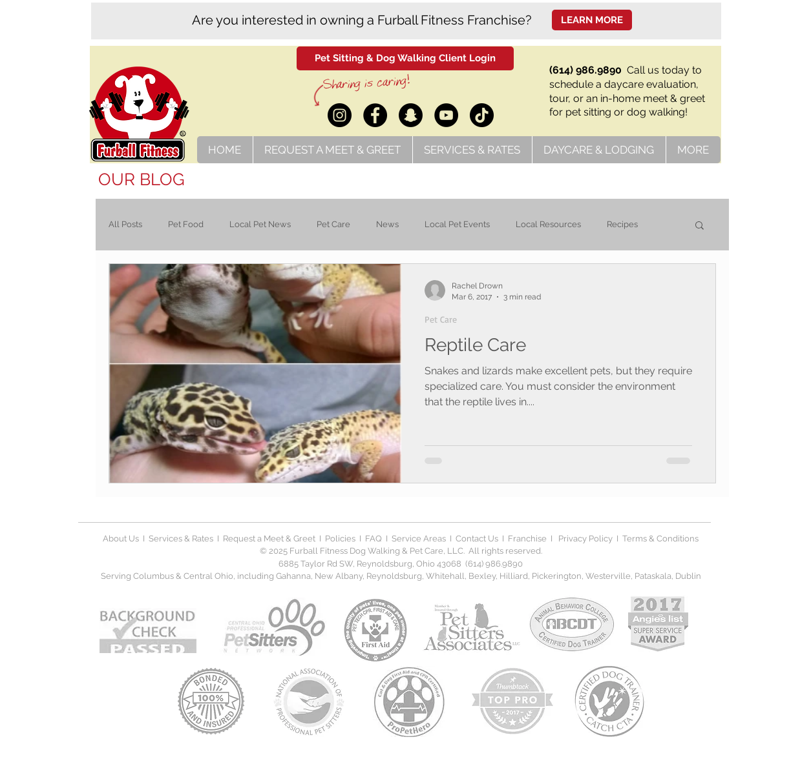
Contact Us (476, 538)
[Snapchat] (411, 115)
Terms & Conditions (660, 538)
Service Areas (421, 538)
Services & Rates (181, 538)
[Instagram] (340, 115)
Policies (341, 538)
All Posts (125, 224)
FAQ (373, 538)
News (387, 224)
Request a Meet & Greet (269, 538)
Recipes (622, 224)
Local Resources (548, 224)
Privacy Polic (582, 538)
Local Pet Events (457, 224)
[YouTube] (446, 115)
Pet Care (333, 224)
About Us (121, 538)
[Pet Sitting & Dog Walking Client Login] (405, 58)
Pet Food (186, 224)
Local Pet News (260, 224)
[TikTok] (482, 115)
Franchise (527, 538)
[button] (699, 226)
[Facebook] (375, 115)
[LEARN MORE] (592, 20)
